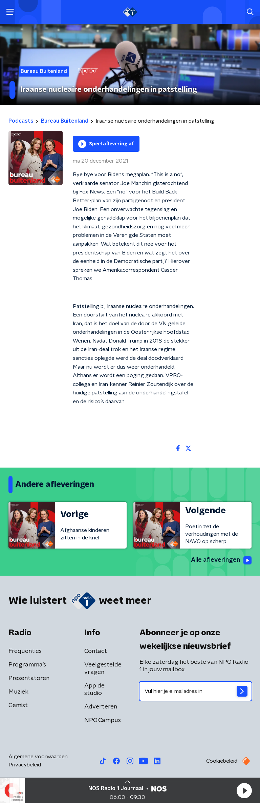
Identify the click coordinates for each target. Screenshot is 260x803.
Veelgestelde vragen (103, 668)
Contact (95, 651)
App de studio (94, 689)
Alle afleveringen (221, 560)
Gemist (18, 705)
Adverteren (100, 707)
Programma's (27, 665)
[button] (244, 790)
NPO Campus (102, 720)
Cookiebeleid (221, 761)
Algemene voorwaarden (38, 756)
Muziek (18, 692)
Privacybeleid (24, 764)
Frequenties (25, 651)
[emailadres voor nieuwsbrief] (195, 691)
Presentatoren (28, 678)
